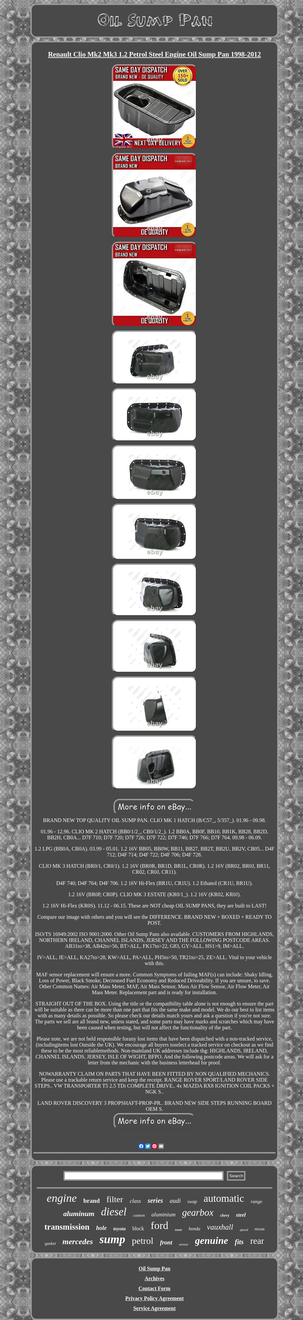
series (155, 1200)
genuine (211, 1240)
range (256, 1201)
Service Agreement (154, 1308)
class (135, 1201)
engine (62, 1198)
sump (112, 1239)
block (138, 1228)
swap (192, 1201)
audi (175, 1200)
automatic (223, 1198)
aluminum (78, 1213)
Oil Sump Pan (154, 1268)
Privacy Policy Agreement (154, 1298)
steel (240, 1215)
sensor (184, 1244)
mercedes (78, 1241)
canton (139, 1215)
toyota (119, 1228)
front (166, 1242)
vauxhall (220, 1227)
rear (257, 1241)
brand (91, 1200)
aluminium (164, 1214)
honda (194, 1228)
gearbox (197, 1212)
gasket (50, 1243)
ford (159, 1225)
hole (101, 1228)
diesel (113, 1212)
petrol (142, 1241)
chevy (224, 1215)
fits (239, 1242)
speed (244, 1230)
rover (178, 1230)
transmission (66, 1226)
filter (115, 1199)
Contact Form (154, 1288)
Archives (154, 1278)
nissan (260, 1229)
